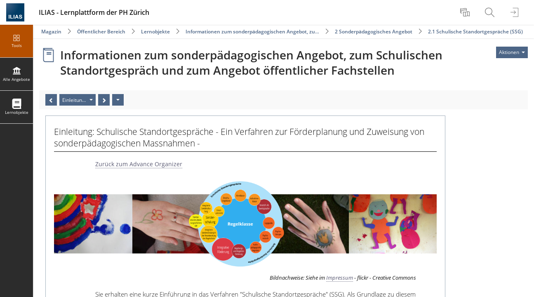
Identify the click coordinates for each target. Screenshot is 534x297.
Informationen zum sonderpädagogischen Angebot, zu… (252, 31)
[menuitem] (466, 12)
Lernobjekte (155, 31)
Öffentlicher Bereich (101, 31)
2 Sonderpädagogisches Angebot (373, 31)
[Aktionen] (118, 100)
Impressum (339, 277)
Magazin (51, 31)
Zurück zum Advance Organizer (138, 164)
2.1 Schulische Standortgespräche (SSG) (475, 31)
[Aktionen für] (512, 52)
